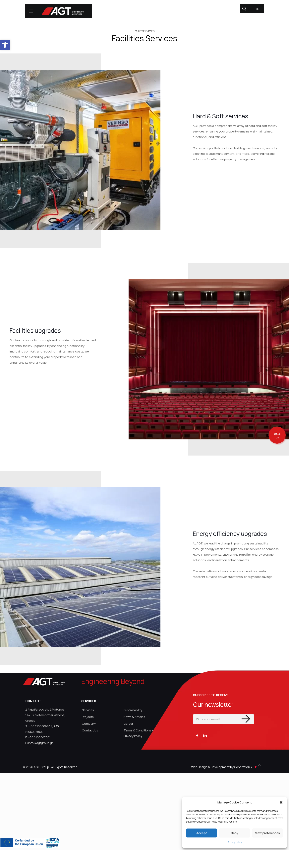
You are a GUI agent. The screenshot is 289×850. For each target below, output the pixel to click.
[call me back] (277, 436)
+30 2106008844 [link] (40, 726)
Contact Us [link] (90, 730)
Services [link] (88, 710)
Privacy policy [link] (234, 842)
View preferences (267, 833)
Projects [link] (88, 717)
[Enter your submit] (246, 719)
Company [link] (89, 723)
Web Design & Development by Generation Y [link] (224, 767)
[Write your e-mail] (223, 719)
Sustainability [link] (133, 710)
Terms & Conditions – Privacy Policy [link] (138, 733)
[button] (281, 802)
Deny (234, 833)
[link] (5, 45)
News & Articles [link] (134, 717)
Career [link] (128, 723)
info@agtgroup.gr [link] (40, 743)
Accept (201, 833)
